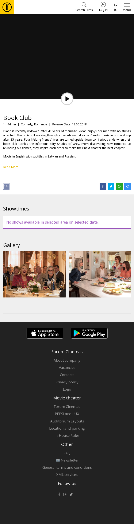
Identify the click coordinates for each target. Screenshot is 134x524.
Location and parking (67, 428)
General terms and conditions (67, 467)
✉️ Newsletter (67, 460)
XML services (67, 474)
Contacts (67, 374)
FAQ (67, 453)
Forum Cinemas (67, 406)
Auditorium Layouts (67, 421)
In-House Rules (67, 435)
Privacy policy (67, 382)
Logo (67, 389)
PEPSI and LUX (67, 413)
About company (67, 360)
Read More (10, 167)
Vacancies (67, 367)
